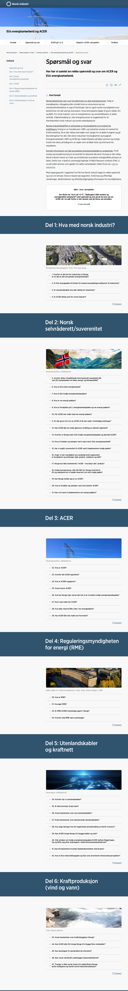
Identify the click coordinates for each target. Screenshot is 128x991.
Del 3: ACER (14, 84)
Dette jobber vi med (27, 53)
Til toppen (117, 304)
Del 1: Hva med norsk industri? (21, 72)
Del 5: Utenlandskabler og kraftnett (23, 96)
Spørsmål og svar (32, 42)
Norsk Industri (11, 53)
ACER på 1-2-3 (57, 42)
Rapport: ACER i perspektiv (87, 42)
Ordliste (114, 42)
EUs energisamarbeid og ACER (62, 53)
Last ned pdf (84, 204)
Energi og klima (42, 53)
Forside (13, 42)
